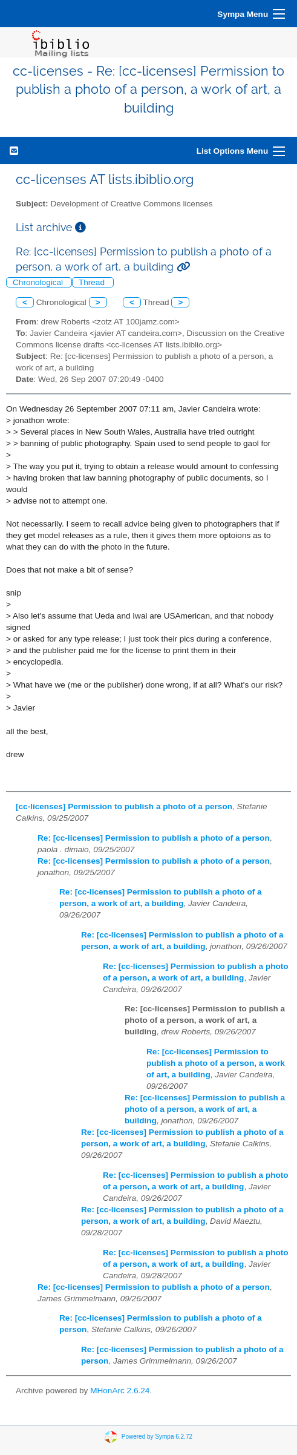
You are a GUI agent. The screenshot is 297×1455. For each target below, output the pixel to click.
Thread (93, 282)
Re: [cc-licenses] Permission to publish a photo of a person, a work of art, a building (215, 1063)
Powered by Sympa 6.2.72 (157, 1436)
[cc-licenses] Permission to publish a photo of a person (124, 806)
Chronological (39, 282)
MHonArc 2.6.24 (119, 1390)
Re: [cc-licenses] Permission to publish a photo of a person (154, 837)
